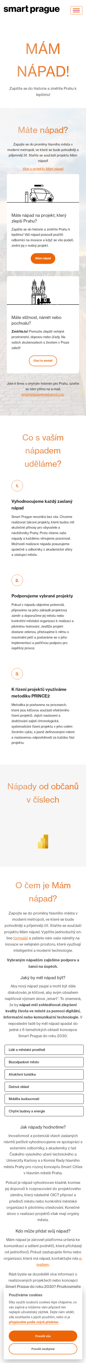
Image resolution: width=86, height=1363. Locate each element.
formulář (20, 938)
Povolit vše (43, 1336)
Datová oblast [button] (19, 1087)
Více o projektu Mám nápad (43, 169)
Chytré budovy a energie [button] (27, 1111)
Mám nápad (43, 258)
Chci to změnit (43, 360)
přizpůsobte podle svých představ (33, 1322)
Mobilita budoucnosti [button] (24, 1099)
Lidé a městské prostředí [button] (27, 1050)
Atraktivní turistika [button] (22, 1074)
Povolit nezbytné (43, 1349)
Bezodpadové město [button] (24, 1062)
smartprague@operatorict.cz (43, 394)
